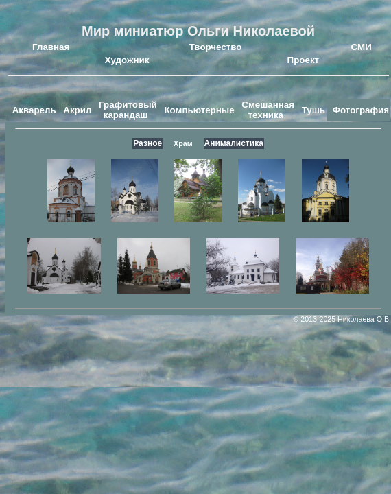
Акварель (34, 110)
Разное (147, 143)
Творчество (215, 47)
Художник (127, 60)
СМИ (361, 47)
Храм (183, 143)
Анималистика (233, 143)
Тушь (313, 110)
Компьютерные (199, 110)
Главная (50, 47)
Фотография (361, 110)
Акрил (77, 110)
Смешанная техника (267, 109)
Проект (303, 60)
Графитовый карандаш (128, 109)
